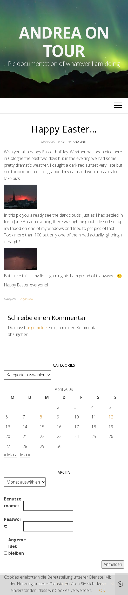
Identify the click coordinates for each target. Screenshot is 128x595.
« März (10, 455)
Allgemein (27, 298)
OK (102, 590)
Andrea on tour (64, 41)
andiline (79, 141)
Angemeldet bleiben (17, 546)
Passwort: (12, 522)
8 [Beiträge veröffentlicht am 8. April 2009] (41, 417)
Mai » (25, 455)
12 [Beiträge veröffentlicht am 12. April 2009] (111, 417)
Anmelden (113, 564)
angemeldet (37, 327)
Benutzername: (12, 502)
